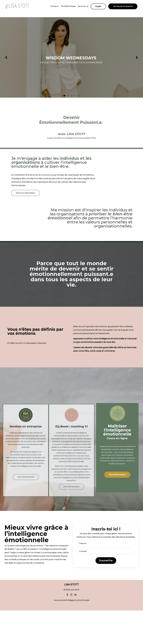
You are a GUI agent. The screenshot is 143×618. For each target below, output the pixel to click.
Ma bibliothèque (68, 6)
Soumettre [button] (106, 568)
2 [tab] (68, 95)
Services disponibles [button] (26, 194)
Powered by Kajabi (71, 612)
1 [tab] (64, 95)
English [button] (98, 6)
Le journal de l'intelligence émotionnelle (71, 608)
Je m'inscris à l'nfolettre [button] (123, 6)
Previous (6, 57)
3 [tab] (71, 95)
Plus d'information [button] (117, 478)
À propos (54, 6)
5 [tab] (79, 95)
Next (137, 57)
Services (83, 6)
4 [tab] (75, 95)
